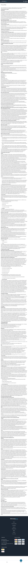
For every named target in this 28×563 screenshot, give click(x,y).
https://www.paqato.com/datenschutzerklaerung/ (12, 429)
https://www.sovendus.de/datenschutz (10, 292)
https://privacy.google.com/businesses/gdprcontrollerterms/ (10, 341)
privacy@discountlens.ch (17, 83)
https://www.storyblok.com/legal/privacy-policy (14, 365)
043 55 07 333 (4, 542)
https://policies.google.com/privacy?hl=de (8, 327)
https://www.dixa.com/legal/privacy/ (20, 354)
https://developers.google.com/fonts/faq (7, 326)
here (15, 182)
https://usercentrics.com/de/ (9, 187)
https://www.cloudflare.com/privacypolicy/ (7, 62)
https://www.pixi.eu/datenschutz (9, 436)
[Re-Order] (21, 560)
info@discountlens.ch (5, 79)
